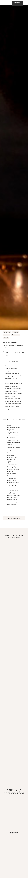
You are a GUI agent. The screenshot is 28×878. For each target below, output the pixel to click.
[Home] (4, 3)
